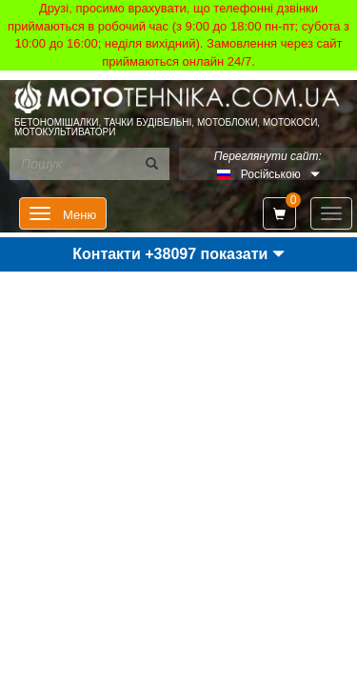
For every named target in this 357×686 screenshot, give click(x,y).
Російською (271, 174)
